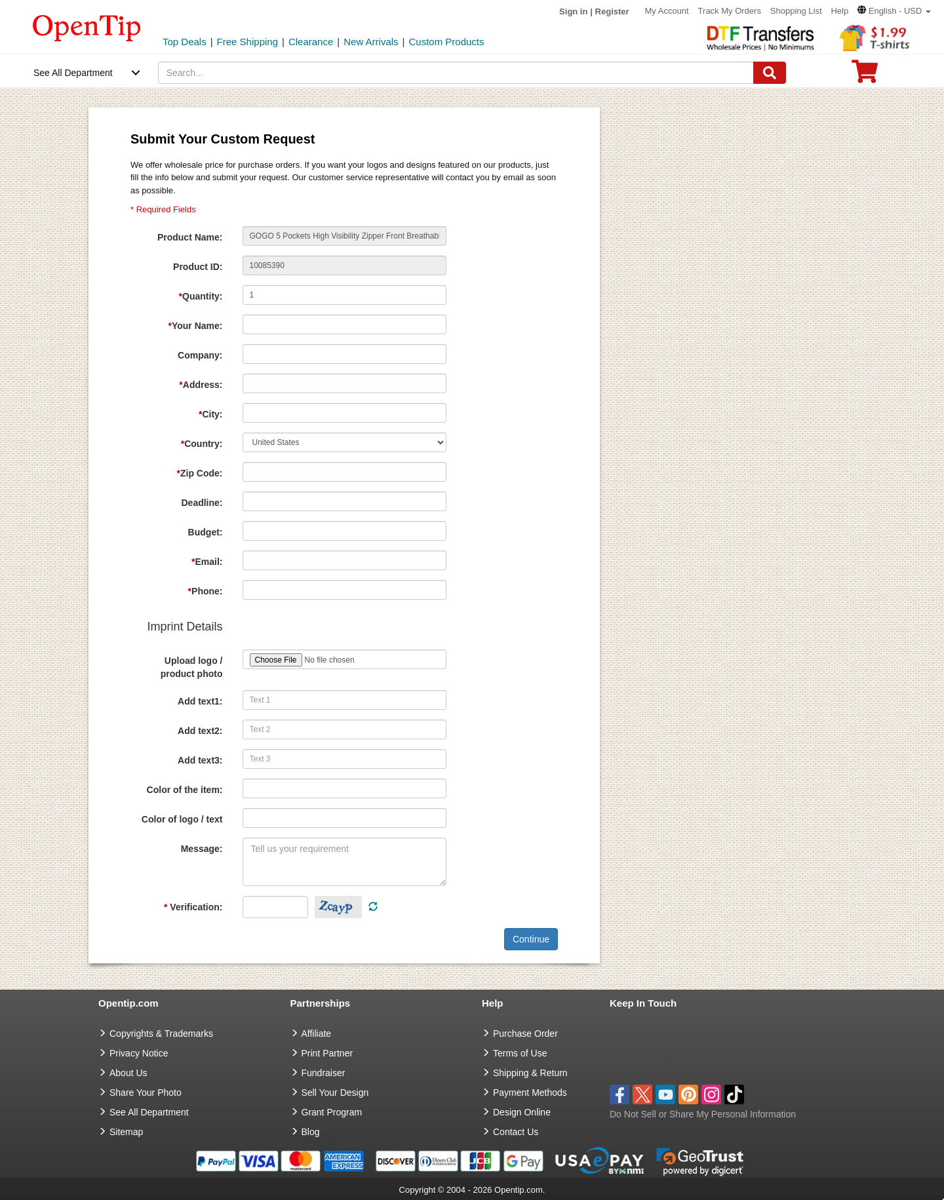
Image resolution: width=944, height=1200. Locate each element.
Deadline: (201, 502)
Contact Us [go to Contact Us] (515, 1132)
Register (612, 11)
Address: (200, 384)
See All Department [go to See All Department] (149, 1112)
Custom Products (446, 41)
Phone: (205, 591)
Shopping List (796, 11)
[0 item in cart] (865, 75)
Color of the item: (185, 789)
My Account (667, 11)
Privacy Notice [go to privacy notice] (138, 1053)
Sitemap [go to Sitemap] (126, 1132)
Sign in (573, 11)
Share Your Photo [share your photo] (145, 1092)
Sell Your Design (335, 1092)
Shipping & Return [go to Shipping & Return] (530, 1073)
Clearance (310, 41)
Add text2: (200, 731)
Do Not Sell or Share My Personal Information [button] (703, 1114)
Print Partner (327, 1053)
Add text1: (200, 701)
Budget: (205, 532)
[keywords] (456, 73)
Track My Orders (729, 11)
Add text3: (200, 760)
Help (839, 11)
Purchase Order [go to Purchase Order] (525, 1033)
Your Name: (195, 325)
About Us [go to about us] (128, 1073)
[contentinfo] (87, 27)
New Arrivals (371, 41)
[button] (894, 11)
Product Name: (190, 237)
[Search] (769, 73)
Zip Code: (200, 473)
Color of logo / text (182, 819)
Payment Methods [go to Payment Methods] (530, 1092)
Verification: (193, 907)
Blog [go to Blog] (311, 1132)
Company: (200, 355)
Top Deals (184, 41)
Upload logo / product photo (192, 667)
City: (211, 414)
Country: (202, 443)
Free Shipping (247, 41)
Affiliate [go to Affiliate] (317, 1033)
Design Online (522, 1112)
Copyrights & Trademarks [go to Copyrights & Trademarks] (161, 1033)
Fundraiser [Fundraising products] (323, 1073)
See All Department (73, 73)
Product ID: (197, 266)
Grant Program (332, 1112)
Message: (202, 848)
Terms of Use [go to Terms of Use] (520, 1053)
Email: (206, 561)
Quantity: (201, 296)
